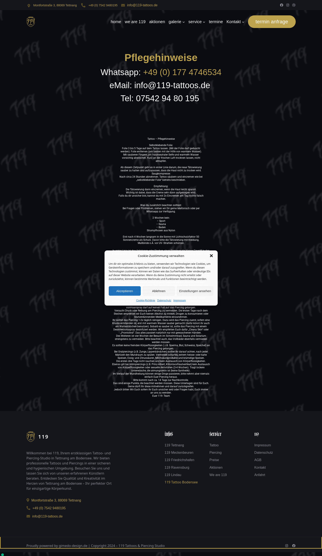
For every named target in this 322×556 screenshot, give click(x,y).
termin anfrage (272, 21)
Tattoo (214, 445)
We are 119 (218, 475)
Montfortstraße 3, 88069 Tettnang (55, 5)
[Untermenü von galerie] (183, 21)
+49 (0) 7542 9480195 (103, 5)
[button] (211, 256)
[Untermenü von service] (204, 21)
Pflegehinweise (161, 57)
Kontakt (260, 467)
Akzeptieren (124, 291)
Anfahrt (259, 475)
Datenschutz (164, 300)
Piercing (215, 452)
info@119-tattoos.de (142, 5)
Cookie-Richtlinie (145, 300)
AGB (257, 460)
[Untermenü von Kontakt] (243, 21)
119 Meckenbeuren (179, 452)
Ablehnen (158, 291)
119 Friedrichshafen (179, 460)
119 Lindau (173, 475)
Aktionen (216, 467)
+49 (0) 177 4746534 (182, 72)
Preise (214, 460)
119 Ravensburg (177, 467)
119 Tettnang (174, 445)
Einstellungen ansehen (195, 291)
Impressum (179, 300)
